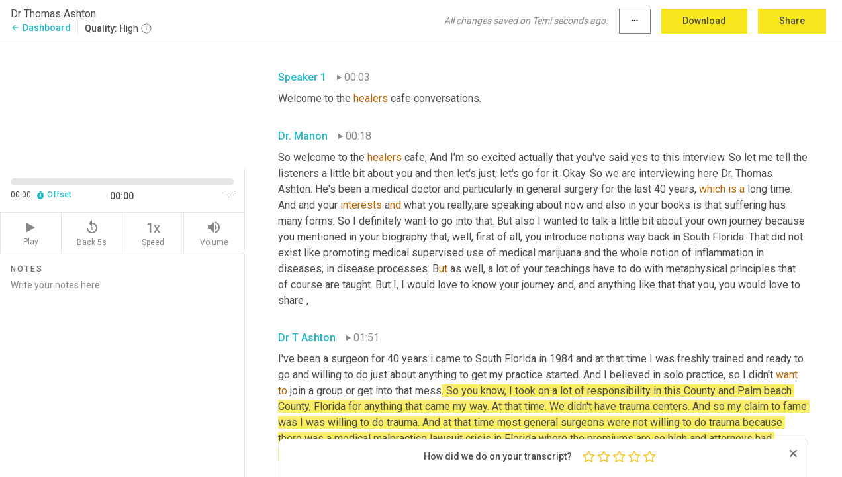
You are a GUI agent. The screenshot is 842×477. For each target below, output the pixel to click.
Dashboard (41, 28)
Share (792, 20)
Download (704, 20)
